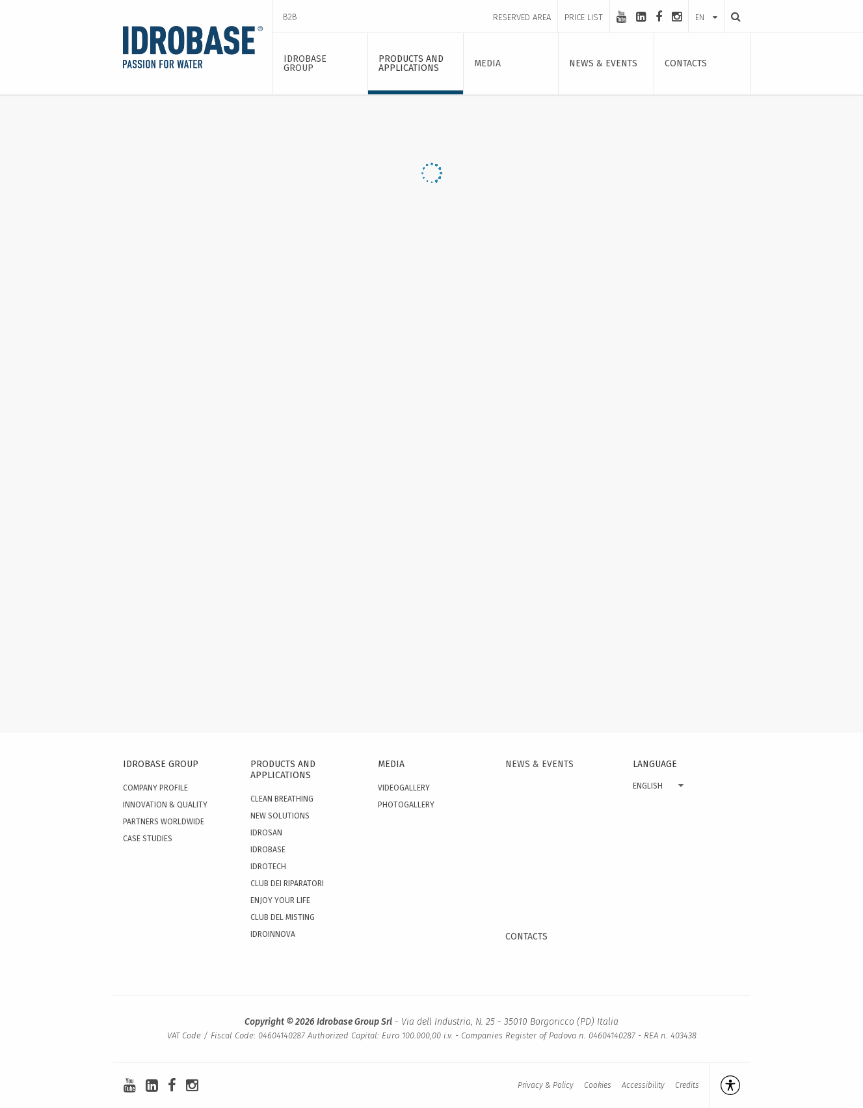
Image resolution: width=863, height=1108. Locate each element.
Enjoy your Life (280, 900)
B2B (290, 16)
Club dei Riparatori (287, 883)
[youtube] (621, 17)
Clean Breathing (281, 799)
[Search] (732, 16)
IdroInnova (272, 934)
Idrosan (266, 832)
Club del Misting (282, 917)
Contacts (526, 936)
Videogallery (404, 787)
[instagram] (677, 17)
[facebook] (659, 17)
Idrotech (268, 866)
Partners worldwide (163, 821)
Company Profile (155, 787)
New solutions (280, 815)
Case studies (147, 838)
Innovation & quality (165, 804)
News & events (539, 764)
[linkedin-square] (641, 17)
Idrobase (267, 849)
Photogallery (406, 804)
